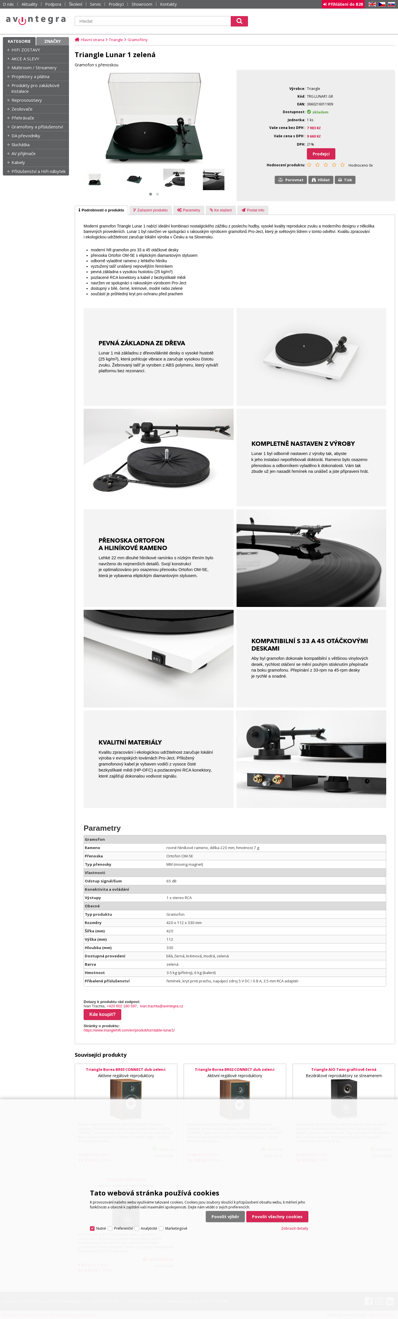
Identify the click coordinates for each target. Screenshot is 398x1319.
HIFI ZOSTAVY (25, 50)
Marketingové (176, 1228)
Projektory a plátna (30, 76)
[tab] (101, 210)
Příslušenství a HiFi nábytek (38, 171)
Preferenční (123, 1228)
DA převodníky (25, 135)
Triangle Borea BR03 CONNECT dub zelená (126, 1069)
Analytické (149, 1228)
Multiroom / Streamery (34, 67)
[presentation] (101, 210)
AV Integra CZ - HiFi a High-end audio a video (36, 20)
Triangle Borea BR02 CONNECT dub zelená (235, 1069)
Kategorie (19, 41)
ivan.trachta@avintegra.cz (161, 1006)
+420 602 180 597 (122, 1006)
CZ (380, 4)
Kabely (18, 162)
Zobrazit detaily (294, 1228)
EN (371, 4)
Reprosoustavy (26, 100)
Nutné (101, 1228)
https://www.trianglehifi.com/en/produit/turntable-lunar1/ (129, 1030)
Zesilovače (21, 109)
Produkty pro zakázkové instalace (35, 88)
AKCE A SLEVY (25, 58)
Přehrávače (22, 118)
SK (390, 4)
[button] (150, 194)
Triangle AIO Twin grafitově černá (343, 1069)
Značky (52, 41)
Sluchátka (20, 144)
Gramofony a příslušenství (37, 127)
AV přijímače (23, 153)
